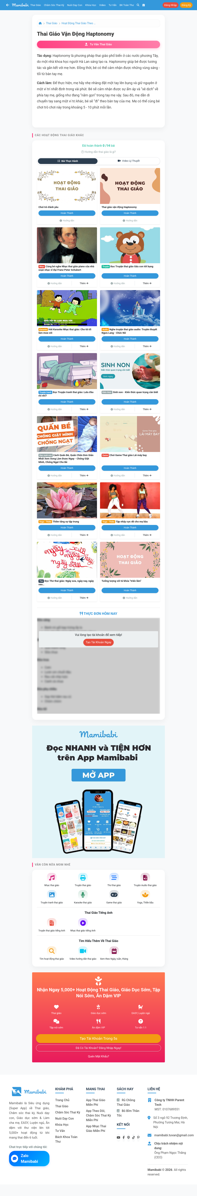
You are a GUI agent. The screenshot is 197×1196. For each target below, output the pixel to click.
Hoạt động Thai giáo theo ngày (79, 23)
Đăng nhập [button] (170, 5)
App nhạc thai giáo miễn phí (96, 1128)
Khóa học (90, 5)
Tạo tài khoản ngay (98, 642)
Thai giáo (35, 5)
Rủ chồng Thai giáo (126, 1102)
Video (102, 5)
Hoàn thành (67, 213)
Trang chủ (62, 1100)
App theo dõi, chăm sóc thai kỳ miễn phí (98, 1115)
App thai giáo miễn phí (95, 1102)
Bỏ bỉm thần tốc (128, 1113)
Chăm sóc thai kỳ (54, 5)
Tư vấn (113, 5)
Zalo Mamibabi (24, 1158)
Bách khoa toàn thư (66, 1139)
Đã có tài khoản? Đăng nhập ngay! (98, 1048)
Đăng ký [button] (186, 5)
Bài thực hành (68, 161)
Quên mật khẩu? (98, 1056)
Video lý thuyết (129, 160)
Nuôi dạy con (74, 5)
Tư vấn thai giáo (98, 44)
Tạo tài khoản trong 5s (98, 1038)
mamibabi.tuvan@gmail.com (174, 1135)
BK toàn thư (127, 5)
